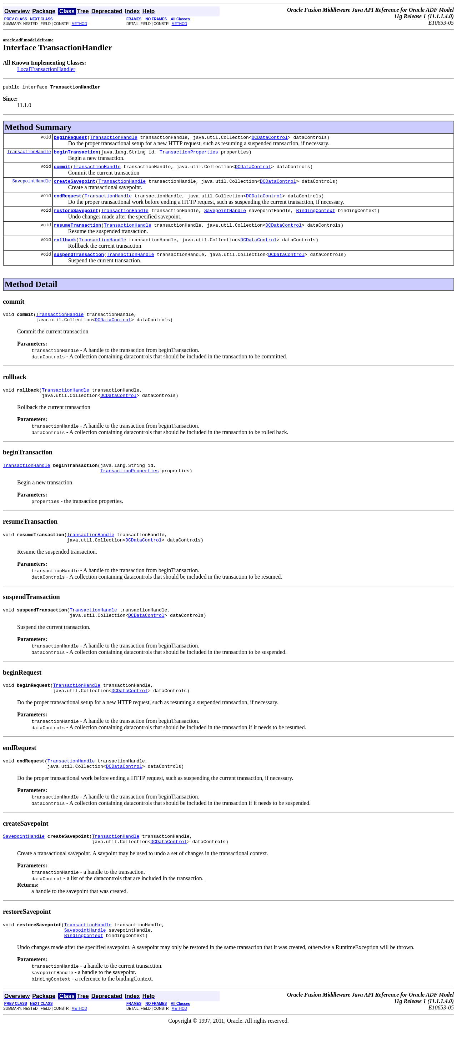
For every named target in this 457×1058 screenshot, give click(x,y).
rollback (65, 249)
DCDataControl (269, 139)
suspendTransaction (79, 265)
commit (62, 170)
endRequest (68, 202)
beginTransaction (76, 155)
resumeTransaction (77, 233)
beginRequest (70, 139)
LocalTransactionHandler (46, 69)
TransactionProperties (189, 155)
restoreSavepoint (76, 218)
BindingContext (315, 218)
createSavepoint (75, 186)
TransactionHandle (113, 139)
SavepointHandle (31, 186)
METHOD (79, 24)
